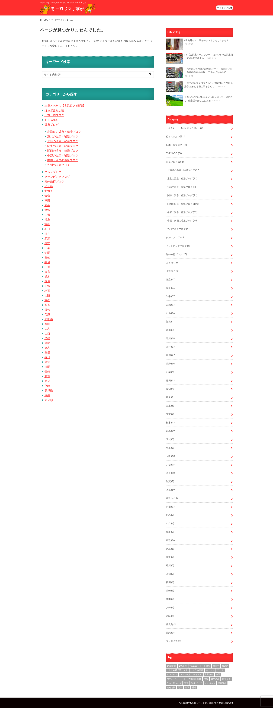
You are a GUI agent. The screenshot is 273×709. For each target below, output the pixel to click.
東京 (47, 272)
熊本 (47, 377)
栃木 (47, 277)
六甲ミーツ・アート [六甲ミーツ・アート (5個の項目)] (176, 679)
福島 (47, 220)
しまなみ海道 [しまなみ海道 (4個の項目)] (197, 671)
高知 (47, 362)
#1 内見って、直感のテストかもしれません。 (198, 45)
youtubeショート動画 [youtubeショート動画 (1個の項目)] (200, 666)
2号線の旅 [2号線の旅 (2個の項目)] (171, 666)
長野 (47, 244)
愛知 (47, 258)
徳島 (47, 348)
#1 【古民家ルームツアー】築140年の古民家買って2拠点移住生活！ (199, 59)
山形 (47, 215)
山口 (47, 334)
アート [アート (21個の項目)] (220, 671)
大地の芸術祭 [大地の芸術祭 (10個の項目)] (194, 679)
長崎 (47, 372)
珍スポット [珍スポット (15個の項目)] (210, 684)
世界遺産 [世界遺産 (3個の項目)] (209, 675)
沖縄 (47, 396)
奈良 (47, 305)
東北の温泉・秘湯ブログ (62, 137)
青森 (47, 196)
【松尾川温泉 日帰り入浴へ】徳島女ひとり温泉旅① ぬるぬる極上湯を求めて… (199, 87)
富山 (47, 225)
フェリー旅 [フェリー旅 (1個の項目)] (185, 675)
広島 (47, 329)
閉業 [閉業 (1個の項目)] (180, 688)
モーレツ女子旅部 (204, 703)
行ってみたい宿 (54, 111)
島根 (47, 339)
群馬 (47, 282)
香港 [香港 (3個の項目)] (194, 688)
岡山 (47, 324)
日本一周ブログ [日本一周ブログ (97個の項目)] (174, 684)
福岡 (47, 367)
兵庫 (47, 315)
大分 (47, 381)
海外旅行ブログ (54, 182)
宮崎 (47, 386)
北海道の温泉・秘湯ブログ (64, 132)
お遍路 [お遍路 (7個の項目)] (225, 666)
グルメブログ (52, 172)
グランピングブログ (57, 177)
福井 (47, 234)
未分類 (48, 400)
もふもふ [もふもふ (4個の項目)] (210, 671)
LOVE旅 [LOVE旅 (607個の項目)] (183, 666)
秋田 (47, 201)
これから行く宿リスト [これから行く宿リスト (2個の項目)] (177, 671)
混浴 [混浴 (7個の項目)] (186, 684)
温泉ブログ (51, 125)
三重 (47, 267)
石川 (47, 229)
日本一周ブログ (54, 116)
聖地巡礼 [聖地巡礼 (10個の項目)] (222, 684)
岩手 (47, 206)
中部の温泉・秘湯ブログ (62, 156)
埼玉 (47, 291)
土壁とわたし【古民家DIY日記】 (65, 106)
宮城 (47, 210)
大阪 (47, 296)
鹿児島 (48, 391)
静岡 (47, 253)
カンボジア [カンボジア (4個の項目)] (172, 675)
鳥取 (47, 343)
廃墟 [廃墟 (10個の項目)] (206, 679)
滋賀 (47, 310)
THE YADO (51, 120)
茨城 (47, 286)
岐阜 (47, 263)
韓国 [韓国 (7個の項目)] (187, 688)
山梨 (47, 248)
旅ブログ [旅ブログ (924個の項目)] (226, 679)
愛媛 (47, 353)
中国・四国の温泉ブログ (62, 161)
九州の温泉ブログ (58, 165)
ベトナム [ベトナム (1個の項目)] (197, 675)
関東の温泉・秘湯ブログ (62, 146)
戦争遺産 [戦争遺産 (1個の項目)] (215, 679)
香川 (47, 358)
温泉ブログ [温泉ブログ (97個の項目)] (196, 684)
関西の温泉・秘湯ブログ (62, 151)
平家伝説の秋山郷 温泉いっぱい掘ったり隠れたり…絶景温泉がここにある (199, 101)
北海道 (48, 191)
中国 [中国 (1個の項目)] (218, 675)
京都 (47, 301)
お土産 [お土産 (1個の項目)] (216, 666)
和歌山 (48, 320)
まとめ (48, 187)
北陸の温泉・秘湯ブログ (62, 142)
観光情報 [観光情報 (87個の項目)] (171, 688)
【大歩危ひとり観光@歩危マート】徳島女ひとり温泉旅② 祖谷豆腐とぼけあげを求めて (199, 73)
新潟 (47, 239)
